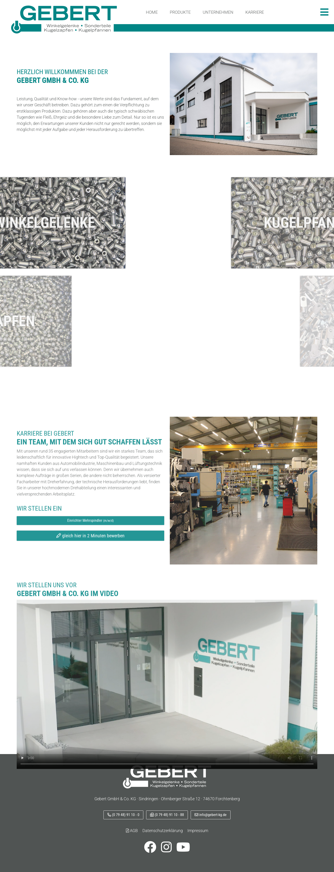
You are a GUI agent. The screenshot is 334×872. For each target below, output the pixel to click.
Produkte (180, 12)
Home (152, 12)
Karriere (254, 12)
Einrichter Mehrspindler (90, 615)
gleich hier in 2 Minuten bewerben (90, 630)
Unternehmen (218, 12)
